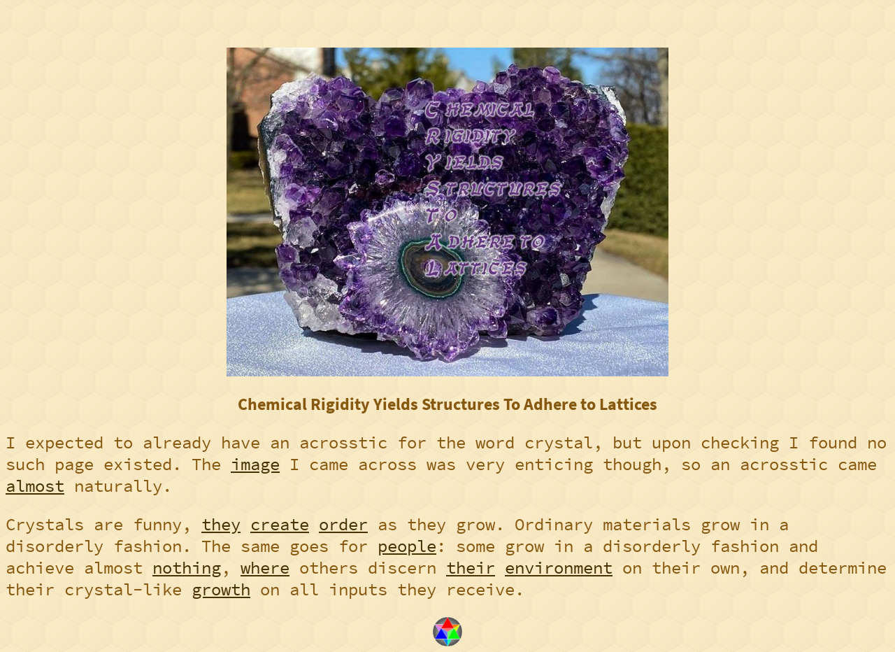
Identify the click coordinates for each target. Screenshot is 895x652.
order (343, 524)
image (255, 464)
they (221, 524)
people (407, 546)
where (265, 568)
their (470, 568)
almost (35, 486)
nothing (186, 568)
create (279, 524)
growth (221, 589)
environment (559, 568)
